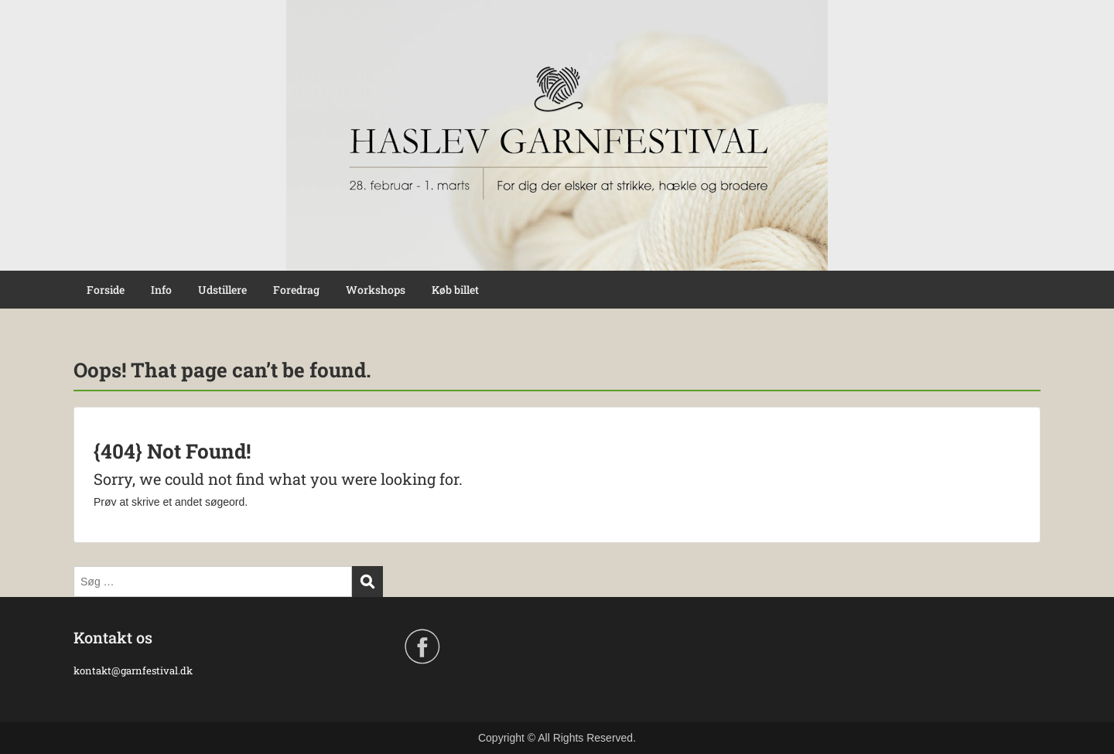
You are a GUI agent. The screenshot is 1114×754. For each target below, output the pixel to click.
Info (161, 289)
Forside (106, 289)
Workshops (375, 289)
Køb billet (455, 289)
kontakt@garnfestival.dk (134, 670)
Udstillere (222, 289)
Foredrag (296, 289)
